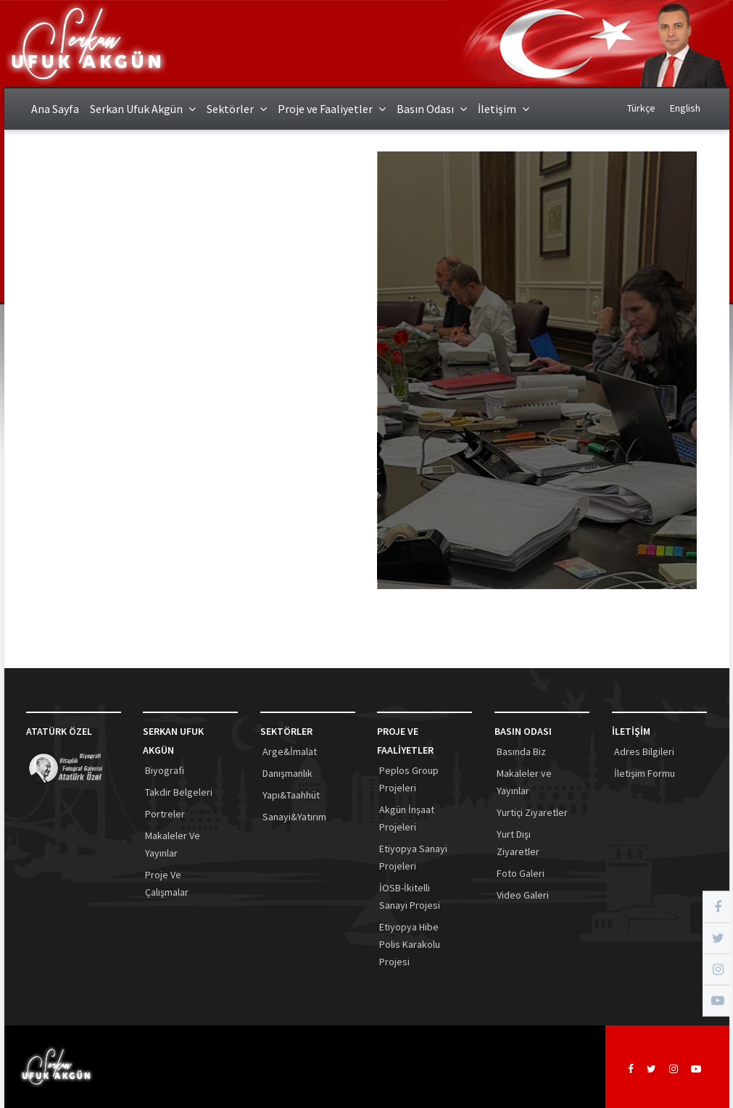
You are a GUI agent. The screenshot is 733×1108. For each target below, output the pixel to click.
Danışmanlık (287, 773)
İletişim (503, 108)
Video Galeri (523, 894)
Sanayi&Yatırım (294, 816)
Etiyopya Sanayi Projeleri (413, 857)
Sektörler (237, 108)
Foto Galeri (520, 873)
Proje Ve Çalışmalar (167, 883)
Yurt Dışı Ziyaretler (518, 843)
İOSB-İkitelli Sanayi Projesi (409, 896)
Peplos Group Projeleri (409, 779)
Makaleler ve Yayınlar (524, 782)
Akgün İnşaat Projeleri (406, 818)
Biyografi (164, 770)
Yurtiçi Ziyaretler (532, 812)
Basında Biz (521, 751)
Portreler (165, 813)
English (685, 107)
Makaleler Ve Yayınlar (172, 844)
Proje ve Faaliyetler (332, 108)
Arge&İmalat (289, 751)
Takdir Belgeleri (178, 792)
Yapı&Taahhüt (291, 794)
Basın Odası (432, 108)
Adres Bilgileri (644, 751)
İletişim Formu (644, 773)
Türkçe (641, 107)
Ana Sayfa (55, 108)
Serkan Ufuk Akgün (143, 108)
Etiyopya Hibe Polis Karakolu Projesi (409, 944)
